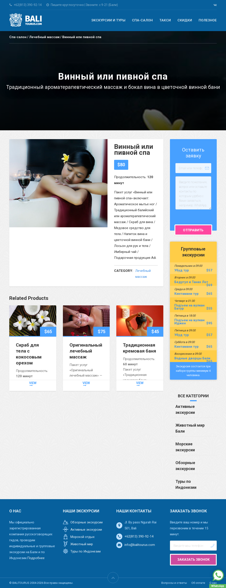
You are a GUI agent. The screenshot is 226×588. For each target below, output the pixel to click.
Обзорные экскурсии (86, 522)
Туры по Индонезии (85, 551)
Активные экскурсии (86, 530)
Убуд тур (193, 270)
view (32, 384)
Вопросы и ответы (174, 582)
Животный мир (81, 544)
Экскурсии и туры (108, 20)
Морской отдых (82, 537)
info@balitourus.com (139, 545)
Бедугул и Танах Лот (193, 282)
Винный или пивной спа (81, 37)
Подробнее (36, 558)
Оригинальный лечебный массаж (86, 351)
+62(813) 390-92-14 (138, 536)
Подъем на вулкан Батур (193, 307)
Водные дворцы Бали (193, 358)
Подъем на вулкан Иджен (193, 322)
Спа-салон (142, 20)
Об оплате (198, 582)
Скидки (184, 20)
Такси (165, 20)
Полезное (208, 20)
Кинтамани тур (193, 293)
